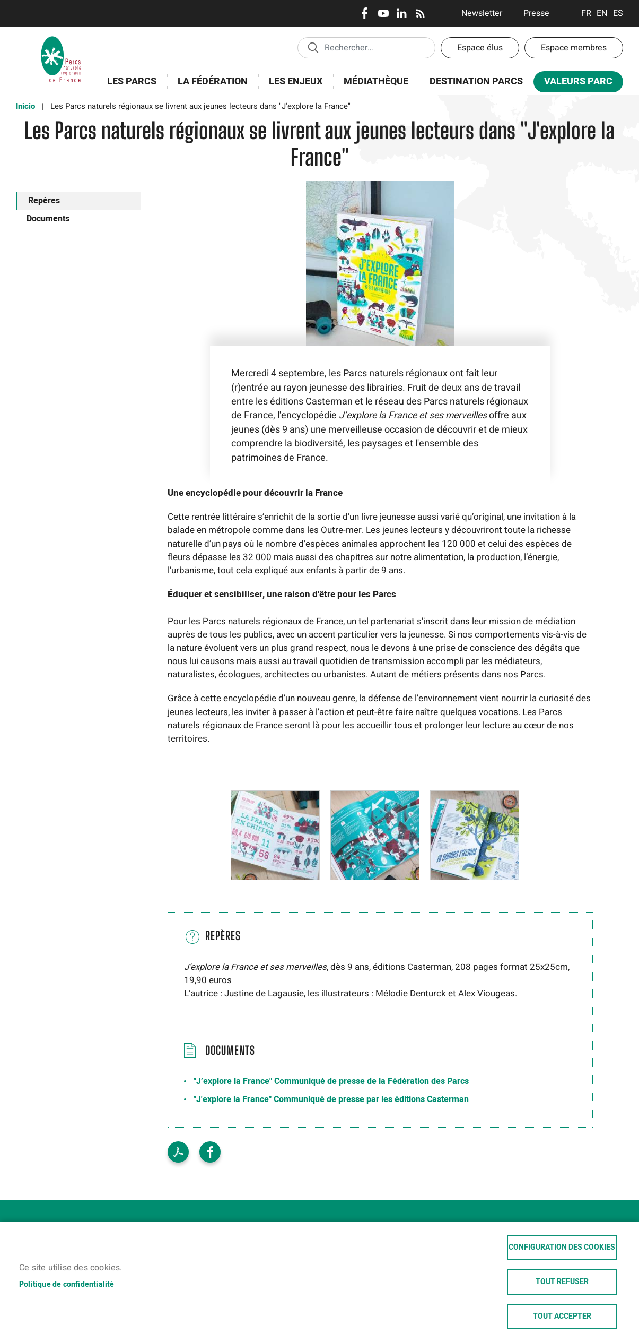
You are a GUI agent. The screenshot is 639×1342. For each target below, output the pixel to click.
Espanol (618, 13)
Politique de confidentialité (67, 1284)
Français (586, 13)
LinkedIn (401, 13)
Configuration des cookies (562, 1247)
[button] (275, 835)
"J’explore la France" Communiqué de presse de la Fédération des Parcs (331, 1081)
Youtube (383, 13)
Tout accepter (562, 1316)
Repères (44, 200)
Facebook (364, 13)
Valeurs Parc (574, 83)
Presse (536, 13)
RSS (420, 13)
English (602, 13)
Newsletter (481, 13)
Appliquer (313, 47)
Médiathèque (376, 81)
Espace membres (574, 47)
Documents (48, 218)
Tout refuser (562, 1282)
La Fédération (209, 87)
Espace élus (480, 47)
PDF (178, 1152)
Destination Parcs (476, 81)
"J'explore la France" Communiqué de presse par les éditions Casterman (331, 1099)
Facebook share (210, 1152)
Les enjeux (292, 87)
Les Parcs (128, 87)
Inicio (25, 106)
